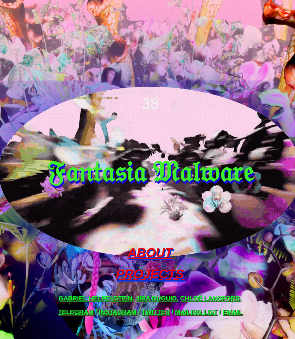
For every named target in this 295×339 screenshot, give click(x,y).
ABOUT (149, 252)
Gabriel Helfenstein (95, 298)
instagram (118, 311)
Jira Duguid (156, 298)
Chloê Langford (210, 298)
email (232, 311)
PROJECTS (150, 274)
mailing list (196, 311)
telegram (75, 311)
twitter (156, 311)
